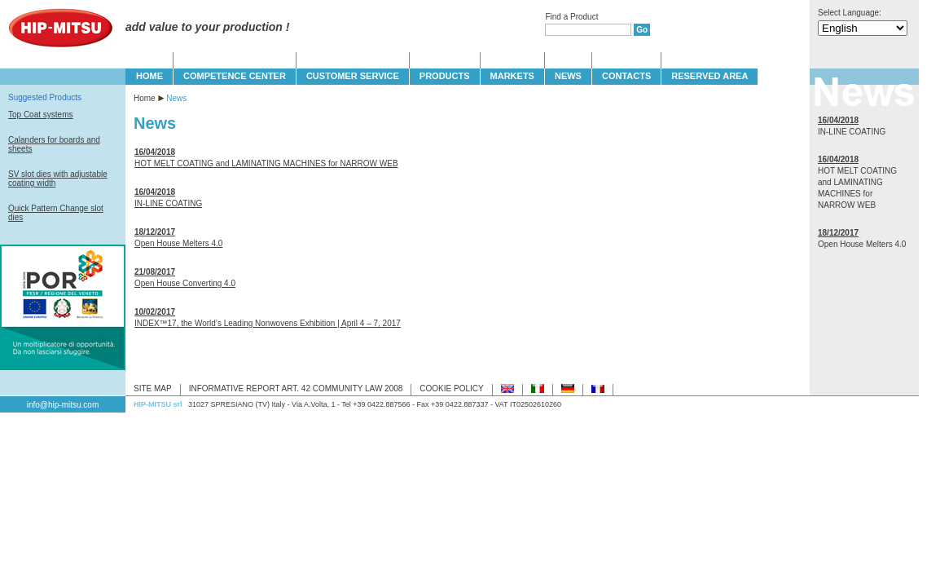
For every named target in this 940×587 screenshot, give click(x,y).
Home (145, 98)
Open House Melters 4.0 (178, 243)
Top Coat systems (40, 114)
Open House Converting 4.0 (184, 283)
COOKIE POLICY (451, 388)
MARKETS (512, 76)
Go (642, 29)
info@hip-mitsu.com (63, 404)
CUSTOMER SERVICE (352, 76)
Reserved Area (709, 76)
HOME (149, 76)
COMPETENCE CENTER (234, 76)
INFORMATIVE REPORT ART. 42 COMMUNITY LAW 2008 (296, 388)
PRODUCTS (444, 76)
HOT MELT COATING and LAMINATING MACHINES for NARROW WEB (266, 163)
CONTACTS (626, 76)
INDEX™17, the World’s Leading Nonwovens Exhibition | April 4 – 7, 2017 (267, 323)
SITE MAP (153, 388)
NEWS (568, 76)
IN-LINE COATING (168, 203)
